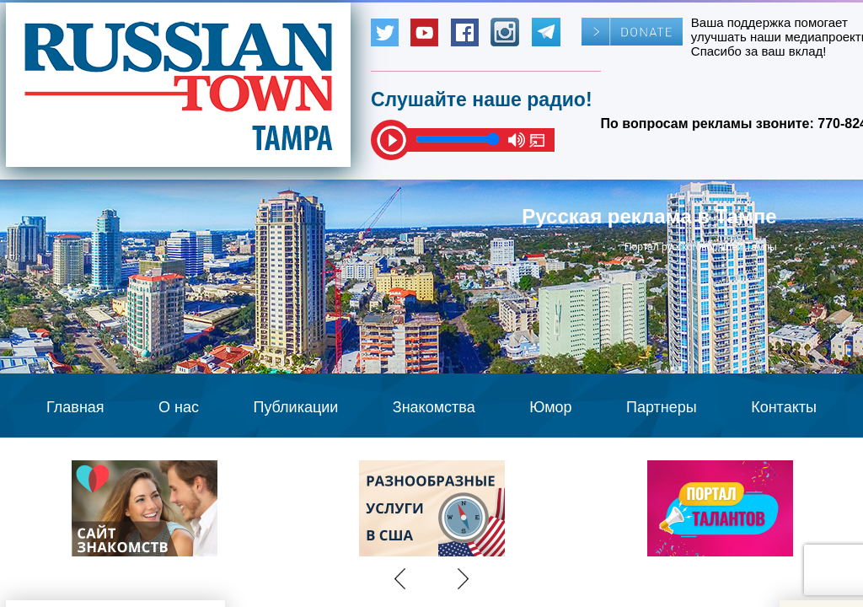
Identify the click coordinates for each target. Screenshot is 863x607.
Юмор (550, 407)
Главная (75, 407)
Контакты (784, 407)
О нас (178, 407)
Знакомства (434, 407)
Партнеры (661, 407)
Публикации (295, 407)
